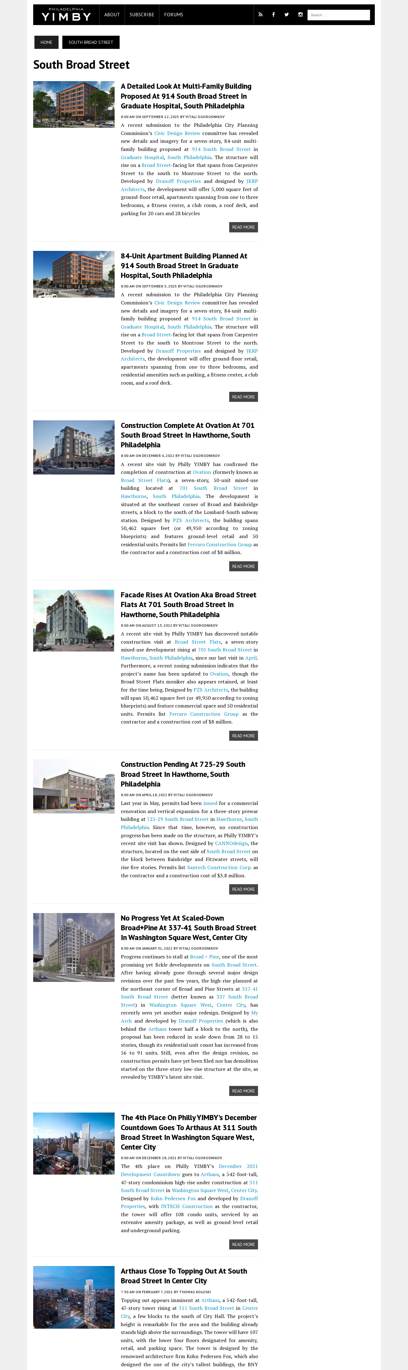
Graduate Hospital (182, 149)
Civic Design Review (129, 133)
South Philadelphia (229, 149)
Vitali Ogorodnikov (191, 116)
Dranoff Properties (161, 173)
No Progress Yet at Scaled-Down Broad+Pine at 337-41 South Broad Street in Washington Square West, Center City (182, 851)
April (199, 599)
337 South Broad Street (140, 921)
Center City (248, 921)
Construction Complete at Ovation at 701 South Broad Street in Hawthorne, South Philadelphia (184, 398)
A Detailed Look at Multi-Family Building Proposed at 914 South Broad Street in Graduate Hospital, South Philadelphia (172, 95)
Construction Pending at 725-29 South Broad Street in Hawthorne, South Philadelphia (179, 703)
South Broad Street (139, 775)
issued (209, 727)
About (98, 14)
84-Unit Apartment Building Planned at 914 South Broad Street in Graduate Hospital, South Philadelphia (184, 249)
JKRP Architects (242, 173)
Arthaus (116, 945)
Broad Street (181, 157)
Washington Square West (204, 921)
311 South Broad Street (223, 1092)
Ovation (154, 430)
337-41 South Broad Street (197, 913)
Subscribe (128, 14)
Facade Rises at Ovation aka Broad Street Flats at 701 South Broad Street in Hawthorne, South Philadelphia (184, 546)
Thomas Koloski (181, 1195)
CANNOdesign (153, 767)
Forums (159, 14)
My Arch (252, 929)
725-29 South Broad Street (146, 743)
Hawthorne (146, 446)
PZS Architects (131, 470)
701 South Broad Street (186, 591)
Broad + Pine (200, 881)
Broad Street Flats (234, 430)
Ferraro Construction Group (223, 486)
